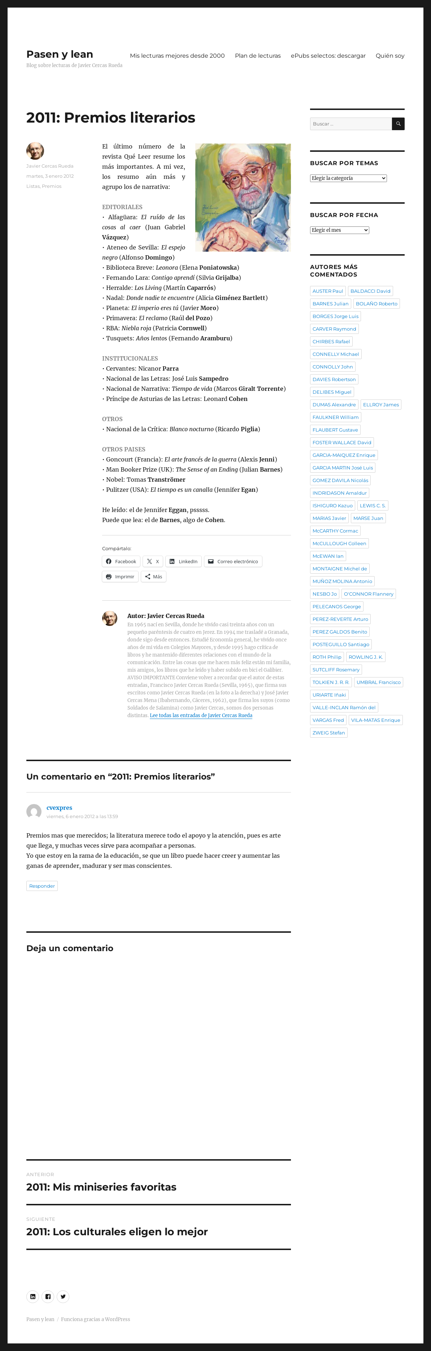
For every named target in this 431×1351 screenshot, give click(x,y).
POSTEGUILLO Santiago (341, 644)
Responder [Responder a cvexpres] (42, 886)
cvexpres (59, 807)
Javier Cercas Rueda (50, 166)
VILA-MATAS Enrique (375, 720)
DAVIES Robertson (334, 379)
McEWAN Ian (328, 556)
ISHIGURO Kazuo (333, 505)
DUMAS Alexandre (334, 404)
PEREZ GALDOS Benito (340, 632)
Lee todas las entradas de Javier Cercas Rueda (201, 715)
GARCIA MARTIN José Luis (343, 468)
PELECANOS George (337, 606)
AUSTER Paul (328, 291)
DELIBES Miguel (332, 392)
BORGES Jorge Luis (335, 316)
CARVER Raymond (334, 329)
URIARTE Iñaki (329, 695)
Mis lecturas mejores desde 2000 (177, 55)
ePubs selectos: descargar (328, 55)
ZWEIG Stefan (329, 733)
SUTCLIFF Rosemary (336, 669)
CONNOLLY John (333, 367)
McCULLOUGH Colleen (339, 543)
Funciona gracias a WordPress (95, 1319)
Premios (51, 186)
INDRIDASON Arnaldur (340, 493)
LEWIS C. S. (373, 505)
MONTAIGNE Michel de (340, 568)
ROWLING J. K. (366, 657)
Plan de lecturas (258, 55)
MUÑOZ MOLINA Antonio (342, 581)
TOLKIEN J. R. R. (331, 682)
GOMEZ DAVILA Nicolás (340, 480)
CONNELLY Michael (336, 354)
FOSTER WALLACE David (342, 442)
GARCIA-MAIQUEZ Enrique (344, 455)
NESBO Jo (325, 594)
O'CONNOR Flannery (368, 594)
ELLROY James (381, 404)
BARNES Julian (331, 303)
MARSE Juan (368, 518)
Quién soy (390, 55)
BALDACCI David (371, 291)
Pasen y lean (59, 54)
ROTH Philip (327, 657)
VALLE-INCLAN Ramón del (344, 707)
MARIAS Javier (329, 518)
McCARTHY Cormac (335, 531)
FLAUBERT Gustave (335, 430)
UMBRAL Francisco (379, 682)
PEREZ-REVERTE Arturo (340, 619)
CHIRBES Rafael (331, 341)
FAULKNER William (336, 417)
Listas (33, 186)
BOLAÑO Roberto (376, 303)
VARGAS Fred (328, 720)
